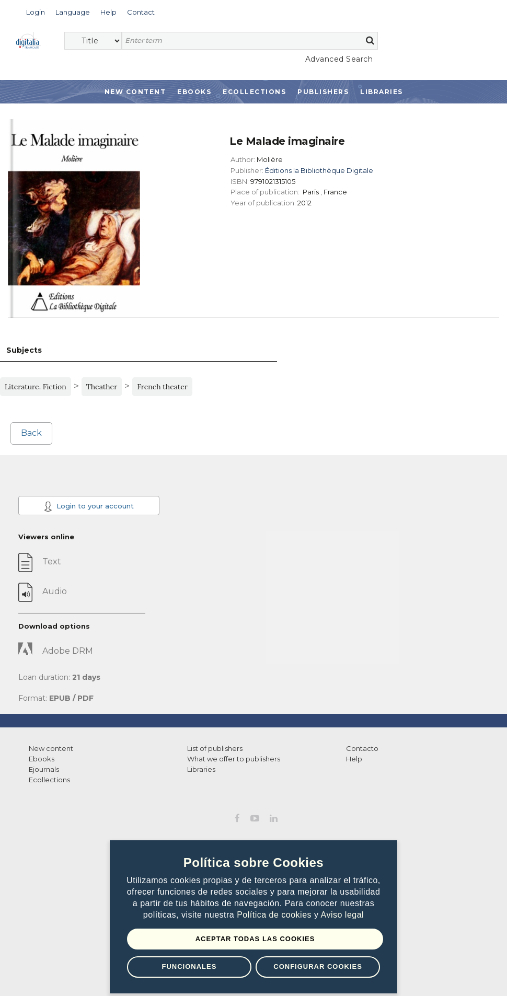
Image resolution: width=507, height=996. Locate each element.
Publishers (323, 92)
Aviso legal (342, 914)
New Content (135, 92)
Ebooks (194, 92)
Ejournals (44, 769)
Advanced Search (339, 59)
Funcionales (189, 966)
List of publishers (215, 748)
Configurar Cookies (317, 966)
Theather (102, 386)
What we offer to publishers (233, 759)
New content (51, 748)
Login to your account (89, 506)
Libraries (381, 92)
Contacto (362, 748)
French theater (162, 386)
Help (354, 759)
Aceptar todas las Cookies (255, 939)
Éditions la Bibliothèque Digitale (319, 170)
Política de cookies (275, 914)
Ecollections (254, 92)
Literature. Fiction (35, 386)
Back (31, 433)
